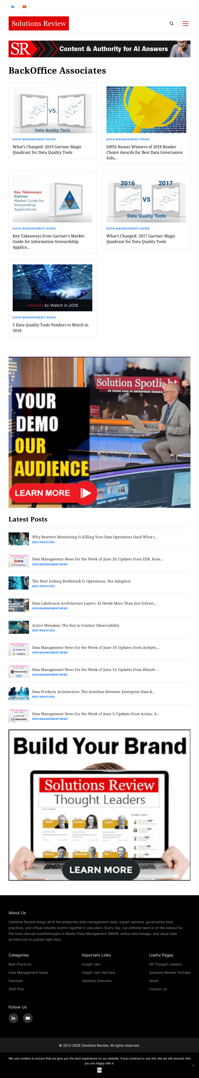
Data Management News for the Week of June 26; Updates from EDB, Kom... (103, 561)
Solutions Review (95, 1051)
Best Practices (44, 544)
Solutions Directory (97, 986)
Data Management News (34, 140)
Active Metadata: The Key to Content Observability (80, 629)
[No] (192, 1065)
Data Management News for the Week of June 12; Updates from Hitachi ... (101, 674)
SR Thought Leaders (165, 970)
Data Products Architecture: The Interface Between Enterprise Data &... (100, 696)
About (154, 986)
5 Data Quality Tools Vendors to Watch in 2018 (50, 329)
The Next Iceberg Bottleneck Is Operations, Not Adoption (85, 583)
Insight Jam (91, 970)
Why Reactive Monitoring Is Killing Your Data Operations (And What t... (99, 538)
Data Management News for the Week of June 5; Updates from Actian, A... (101, 719)
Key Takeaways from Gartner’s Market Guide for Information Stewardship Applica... (49, 243)
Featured (16, 986)
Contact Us (158, 994)
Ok (99, 1070)
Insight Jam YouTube (98, 978)
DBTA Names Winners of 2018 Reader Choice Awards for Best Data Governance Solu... (144, 154)
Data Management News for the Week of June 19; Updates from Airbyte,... (101, 651)
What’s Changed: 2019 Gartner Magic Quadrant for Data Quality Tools (47, 151)
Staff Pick (16, 994)
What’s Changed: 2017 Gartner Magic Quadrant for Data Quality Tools (140, 240)
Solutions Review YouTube (169, 978)
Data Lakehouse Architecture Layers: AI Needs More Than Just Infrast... (99, 606)
